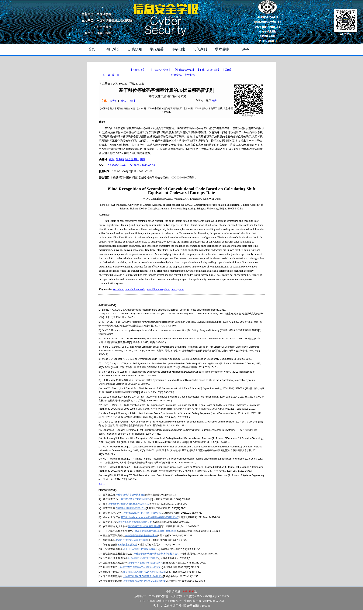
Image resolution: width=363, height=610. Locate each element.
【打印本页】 (138, 69)
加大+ (112, 100)
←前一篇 (105, 74)
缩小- (133, 100)
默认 (123, 100)
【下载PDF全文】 (160, 69)
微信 (208, 100)
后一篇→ (116, 74)
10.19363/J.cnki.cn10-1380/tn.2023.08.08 (130, 165)
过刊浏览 (176, 74)
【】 (184, 69)
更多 (214, 100)
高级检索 (190, 74)
